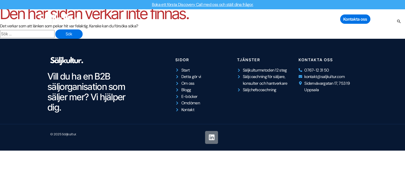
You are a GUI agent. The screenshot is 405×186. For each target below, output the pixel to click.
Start (197, 19)
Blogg (277, 19)
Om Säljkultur (251, 19)
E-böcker (299, 19)
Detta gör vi (220, 19)
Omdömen (325, 19)
